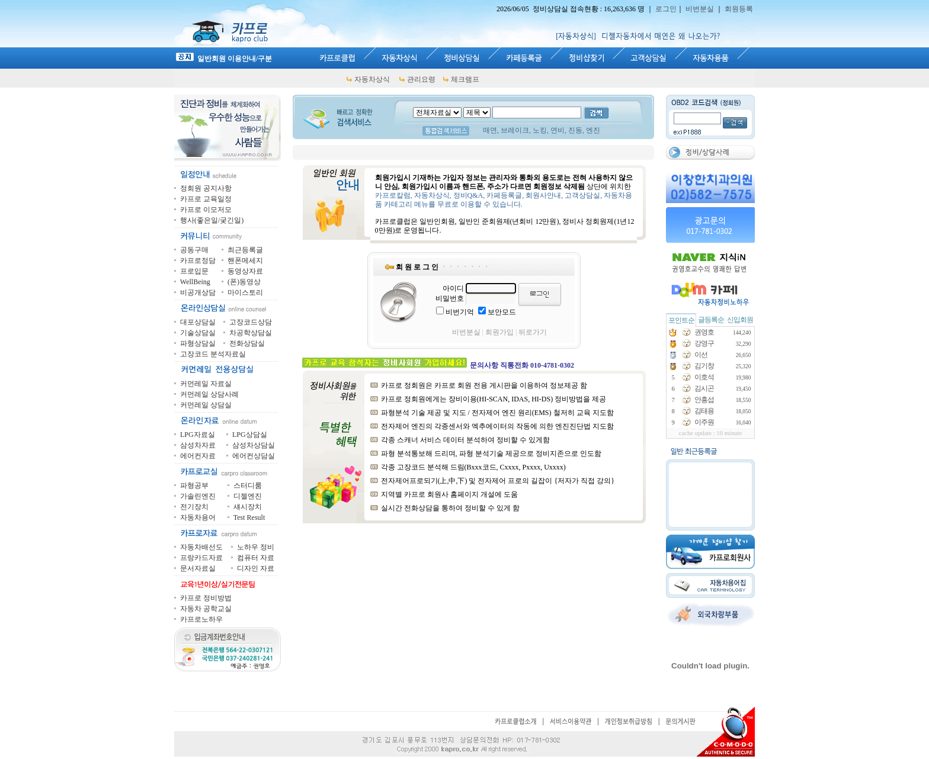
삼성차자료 (198, 445)
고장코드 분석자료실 (213, 354)
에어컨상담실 (253, 456)
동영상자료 (245, 271)
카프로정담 (198, 260)
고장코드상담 (250, 322)
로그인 (666, 9)
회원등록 (739, 9)
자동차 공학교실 (206, 608)
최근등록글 (245, 250)
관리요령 (421, 79)
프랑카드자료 (201, 558)
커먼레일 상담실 (206, 405)
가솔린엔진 (198, 496)
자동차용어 (198, 517)
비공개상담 (198, 292)
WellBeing (195, 282)
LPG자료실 (197, 434)
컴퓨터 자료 (255, 558)
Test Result (249, 517)
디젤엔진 (247, 496)
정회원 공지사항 (206, 188)
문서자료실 (198, 568)
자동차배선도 (201, 547)
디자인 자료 (255, 568)
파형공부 (194, 485)
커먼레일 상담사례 (209, 394)
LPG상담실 (249, 434)
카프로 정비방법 (206, 598)
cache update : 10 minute (710, 433)
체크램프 (465, 79)
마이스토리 (245, 292)
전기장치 (194, 507)
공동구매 (194, 250)
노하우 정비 (255, 547)
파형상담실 (198, 343)
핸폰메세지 (245, 260)
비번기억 (460, 312)
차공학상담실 (250, 333)
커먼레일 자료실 (206, 383)
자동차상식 (372, 79)
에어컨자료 (198, 456)
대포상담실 (198, 322)
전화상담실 (247, 343)
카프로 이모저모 (206, 209)
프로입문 (194, 271)
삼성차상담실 (253, 445)
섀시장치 (247, 507)
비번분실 (699, 9)
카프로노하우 (201, 619)
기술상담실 (198, 333)
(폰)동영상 (244, 282)
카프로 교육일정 (206, 199)
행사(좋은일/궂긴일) (212, 220)
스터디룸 (247, 485)
